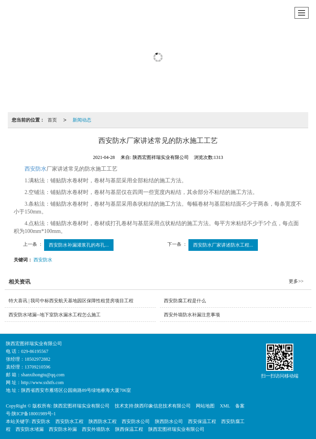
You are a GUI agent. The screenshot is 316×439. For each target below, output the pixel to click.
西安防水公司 (136, 421)
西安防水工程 (69, 421)
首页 (52, 120)
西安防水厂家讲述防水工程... (223, 245)
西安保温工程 (202, 421)
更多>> (296, 281)
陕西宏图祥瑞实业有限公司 (81, 406)
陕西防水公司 (169, 421)
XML (225, 406)
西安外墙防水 (96, 429)
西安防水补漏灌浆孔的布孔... (79, 245)
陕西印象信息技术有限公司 (163, 406)
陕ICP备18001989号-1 (34, 413)
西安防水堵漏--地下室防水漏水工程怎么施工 (55, 314)
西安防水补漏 (63, 429)
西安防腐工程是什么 (185, 300)
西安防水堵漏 (30, 429)
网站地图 (205, 406)
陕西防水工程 (103, 421)
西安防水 (35, 169)
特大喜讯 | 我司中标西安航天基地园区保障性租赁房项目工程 (71, 300)
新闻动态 (82, 120)
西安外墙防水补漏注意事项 (192, 314)
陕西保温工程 (129, 429)
